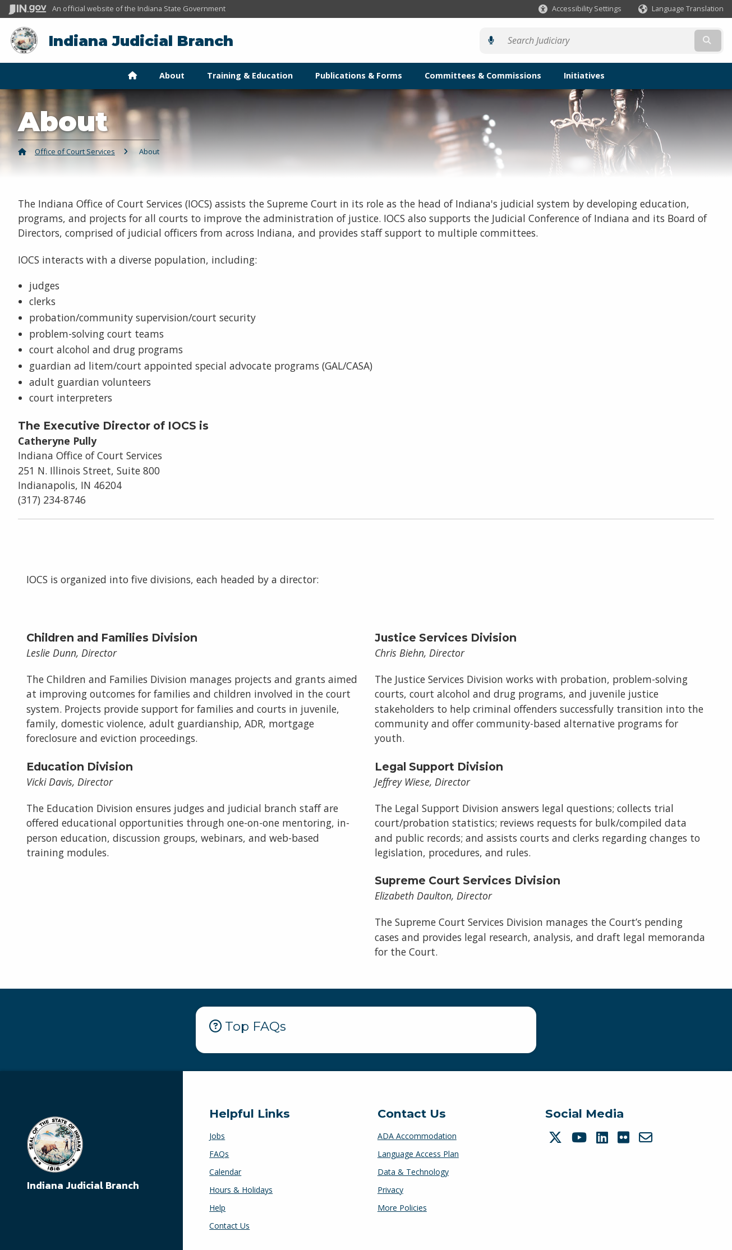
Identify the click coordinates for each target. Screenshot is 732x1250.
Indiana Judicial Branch (140, 40)
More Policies (402, 1206)
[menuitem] (132, 75)
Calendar (225, 1170)
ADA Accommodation (417, 1134)
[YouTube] (581, 1136)
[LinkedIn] (603, 1136)
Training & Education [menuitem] (250, 75)
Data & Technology (413, 1170)
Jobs (217, 1134)
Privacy (390, 1188)
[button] (579, 8)
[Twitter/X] (557, 1136)
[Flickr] (625, 1136)
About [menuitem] (172, 75)
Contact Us (229, 1224)
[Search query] (636, 40)
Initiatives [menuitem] (584, 75)
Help (217, 1206)
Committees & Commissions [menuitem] (483, 75)
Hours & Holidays (241, 1188)
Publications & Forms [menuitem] (358, 75)
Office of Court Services (75, 151)
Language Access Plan (418, 1152)
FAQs (219, 1152)
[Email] (647, 1136)
